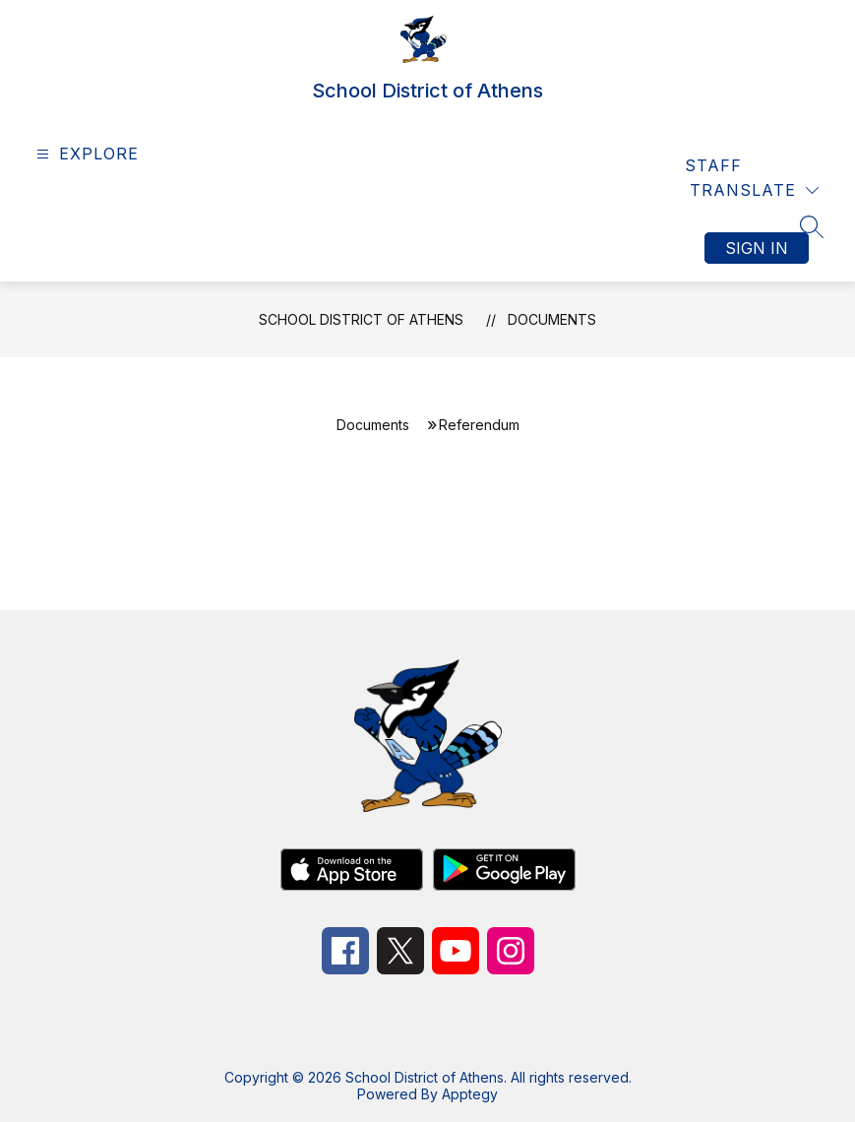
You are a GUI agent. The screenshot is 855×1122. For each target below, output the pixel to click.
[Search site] (812, 226)
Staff (713, 165)
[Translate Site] (754, 190)
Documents (552, 319)
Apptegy (470, 1094)
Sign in (756, 248)
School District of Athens (361, 319)
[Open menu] (85, 154)
